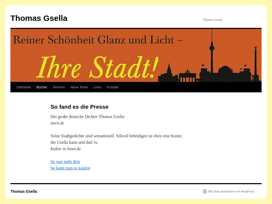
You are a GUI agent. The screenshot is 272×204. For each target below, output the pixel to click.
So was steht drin (65, 161)
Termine (59, 87)
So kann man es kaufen (70, 168)
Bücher (41, 87)
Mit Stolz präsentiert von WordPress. (231, 191)
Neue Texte (79, 87)
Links (97, 87)
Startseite (23, 87)
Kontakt (112, 87)
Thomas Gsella (38, 18)
